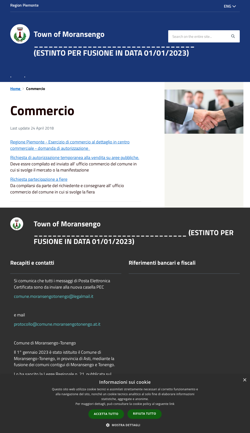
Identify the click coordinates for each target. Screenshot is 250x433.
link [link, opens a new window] (172, 404)
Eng (230, 6)
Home (15, 88)
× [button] (244, 380)
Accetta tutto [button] (106, 414)
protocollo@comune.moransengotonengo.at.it (57, 324)
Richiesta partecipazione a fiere (38, 179)
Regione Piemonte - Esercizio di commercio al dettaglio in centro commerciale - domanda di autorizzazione (70, 145)
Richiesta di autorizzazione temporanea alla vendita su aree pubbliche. (74, 157)
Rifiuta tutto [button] (144, 414)
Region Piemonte (24, 5)
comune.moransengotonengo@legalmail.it (53, 296)
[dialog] (125, 404)
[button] (125, 425)
